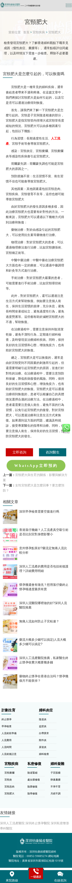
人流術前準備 (9, 733)
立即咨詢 (19, 452)
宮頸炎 (8, 779)
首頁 (26, 32)
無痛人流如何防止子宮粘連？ (39, 621)
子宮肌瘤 (55, 772)
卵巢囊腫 (55, 779)
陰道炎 (42, 719)
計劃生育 (8, 710)
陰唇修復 (32, 786)
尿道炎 (42, 747)
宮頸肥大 (54, 32)
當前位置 (14, 32)
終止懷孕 (7, 719)
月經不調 (55, 793)
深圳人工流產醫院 (12, 823)
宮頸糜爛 (9, 772)
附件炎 (42, 740)
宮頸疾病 (39, 32)
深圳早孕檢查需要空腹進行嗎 (39, 511)
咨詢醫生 (53, 452)
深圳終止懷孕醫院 (37, 823)
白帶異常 (44, 733)
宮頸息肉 (9, 786)
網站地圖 (53, 856)
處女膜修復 (33, 779)
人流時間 (7, 747)
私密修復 (34, 764)
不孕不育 (55, 786)
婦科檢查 (44, 754)
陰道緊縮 (32, 772)
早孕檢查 (7, 726)
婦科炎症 (46, 710)
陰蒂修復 (32, 793)
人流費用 (7, 740)
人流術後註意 (9, 754)
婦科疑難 (57, 764)
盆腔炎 (42, 726)
